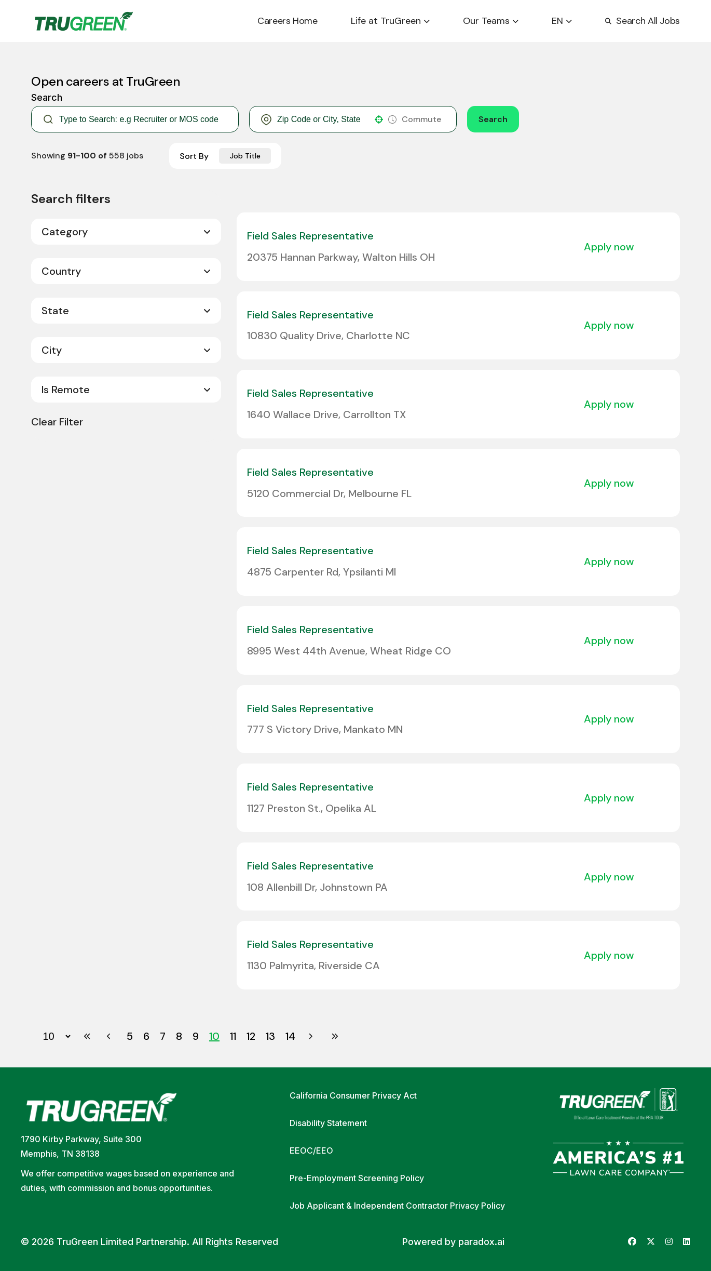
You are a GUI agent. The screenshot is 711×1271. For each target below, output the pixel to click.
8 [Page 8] (179, 1036)
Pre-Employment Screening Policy (357, 1178)
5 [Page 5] (130, 1036)
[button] (379, 119)
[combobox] (322, 119)
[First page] (87, 1036)
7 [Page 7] (163, 1036)
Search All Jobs (642, 21)
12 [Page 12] (251, 1036)
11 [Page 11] (233, 1036)
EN (562, 21)
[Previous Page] (110, 1036)
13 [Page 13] (270, 1036)
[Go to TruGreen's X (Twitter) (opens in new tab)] (651, 1241)
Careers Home (287, 21)
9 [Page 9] (196, 1036)
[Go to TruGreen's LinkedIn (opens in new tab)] (686, 1241)
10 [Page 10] (214, 1036)
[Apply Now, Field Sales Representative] (613, 246)
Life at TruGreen (390, 21)
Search (493, 119)
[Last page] (335, 1036)
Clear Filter (57, 422)
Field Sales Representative (310, 236)
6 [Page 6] (146, 1036)
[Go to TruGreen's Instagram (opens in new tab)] (669, 1241)
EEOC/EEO (311, 1150)
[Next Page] (312, 1036)
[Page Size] (51, 1036)
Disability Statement (328, 1123)
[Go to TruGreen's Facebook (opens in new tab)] (632, 1241)
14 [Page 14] (290, 1036)
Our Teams (490, 21)
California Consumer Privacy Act (353, 1095)
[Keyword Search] (143, 119)
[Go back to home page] (83, 21)
